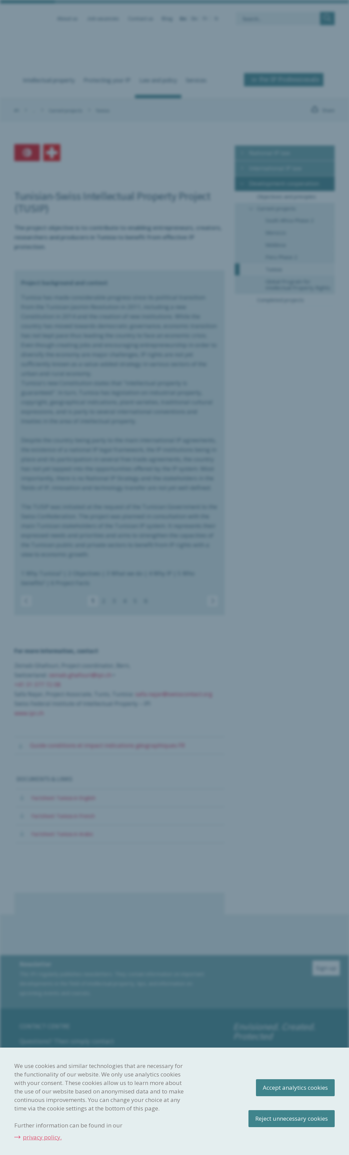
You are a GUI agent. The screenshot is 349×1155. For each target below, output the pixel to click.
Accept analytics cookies (295, 1087)
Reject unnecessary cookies (291, 1118)
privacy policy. (42, 1137)
